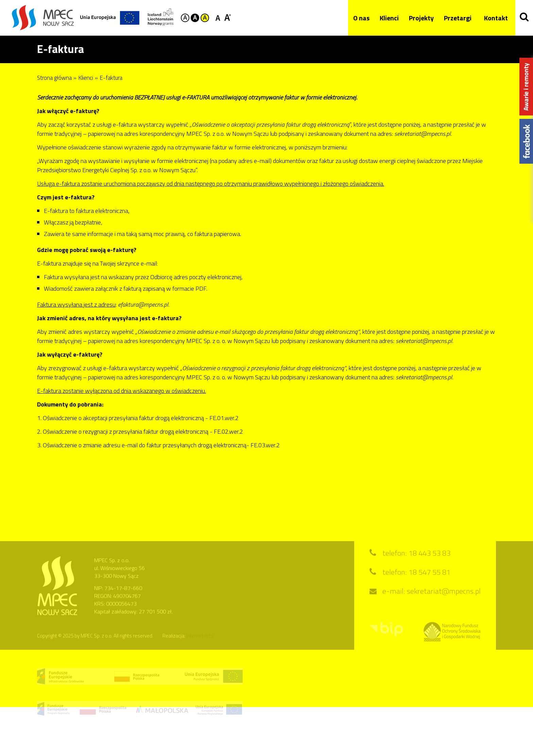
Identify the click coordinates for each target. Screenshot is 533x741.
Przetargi (455, 18)
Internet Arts (199, 642)
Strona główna (54, 77)
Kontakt (493, 18)
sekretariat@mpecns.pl (444, 597)
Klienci (386, 18)
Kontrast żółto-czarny (205, 18)
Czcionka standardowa (219, 17)
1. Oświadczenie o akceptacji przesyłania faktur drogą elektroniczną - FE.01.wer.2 (138, 417)
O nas (359, 18)
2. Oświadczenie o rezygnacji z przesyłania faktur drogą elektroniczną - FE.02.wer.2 (140, 431)
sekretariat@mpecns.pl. (424, 340)
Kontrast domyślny (185, 18)
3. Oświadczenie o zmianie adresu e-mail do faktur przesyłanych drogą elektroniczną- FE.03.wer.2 (158, 445)
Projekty (419, 18)
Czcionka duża (227, 17)
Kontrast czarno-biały (195, 18)
